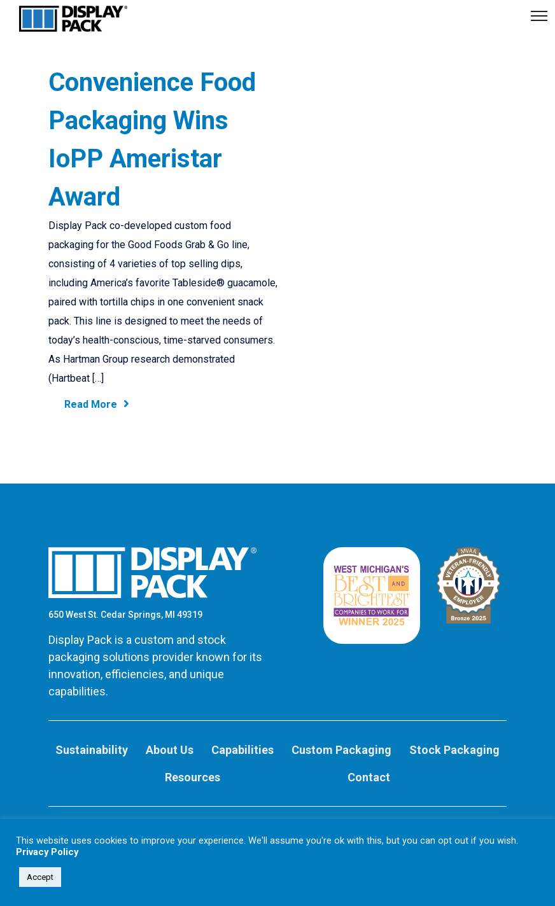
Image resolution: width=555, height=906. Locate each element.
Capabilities (242, 749)
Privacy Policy (47, 852)
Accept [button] (40, 877)
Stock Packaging (454, 749)
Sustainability (91, 749)
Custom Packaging (341, 749)
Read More (96, 404)
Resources (192, 777)
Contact (369, 777)
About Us (169, 749)
